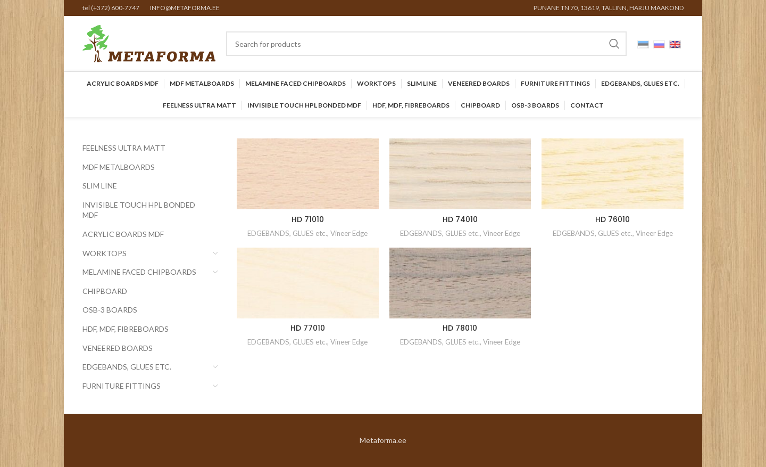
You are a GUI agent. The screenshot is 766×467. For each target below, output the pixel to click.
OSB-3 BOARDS (109, 309)
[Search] (426, 43)
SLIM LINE (99, 185)
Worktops (104, 253)
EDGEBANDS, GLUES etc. (126, 366)
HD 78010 (460, 328)
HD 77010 (307, 328)
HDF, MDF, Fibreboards (125, 328)
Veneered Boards (117, 348)
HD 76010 (612, 219)
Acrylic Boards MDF (123, 234)
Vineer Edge (349, 233)
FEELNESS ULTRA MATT (123, 147)
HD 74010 (460, 219)
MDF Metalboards (118, 166)
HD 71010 (308, 219)
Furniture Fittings (121, 385)
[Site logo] (148, 42)
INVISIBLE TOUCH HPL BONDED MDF (138, 210)
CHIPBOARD (104, 291)
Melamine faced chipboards (139, 271)
